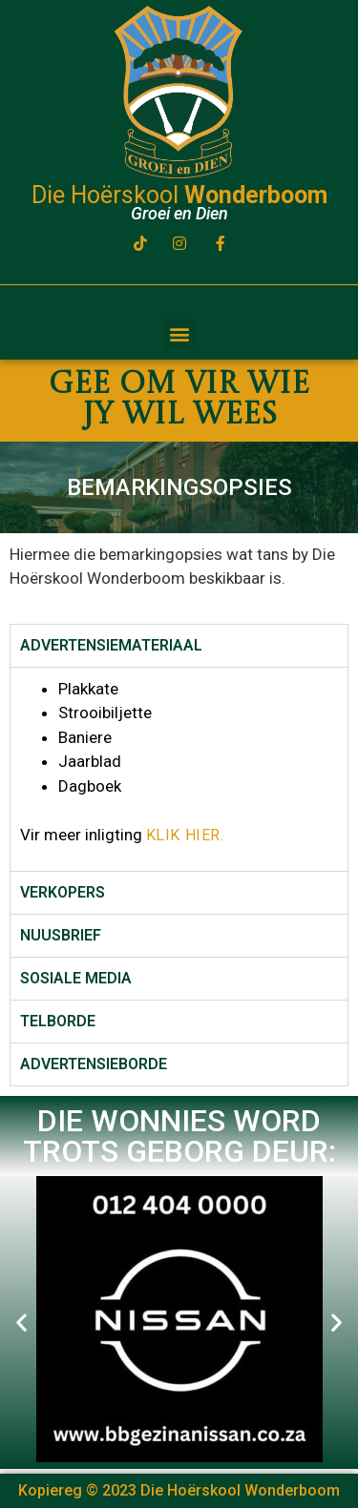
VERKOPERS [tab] (62, 892)
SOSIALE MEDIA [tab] (76, 978)
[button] (179, 334)
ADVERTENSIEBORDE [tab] (93, 1064)
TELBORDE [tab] (57, 1021)
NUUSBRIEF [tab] (60, 935)
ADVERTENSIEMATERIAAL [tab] (111, 645)
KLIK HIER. (184, 835)
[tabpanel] (179, 769)
